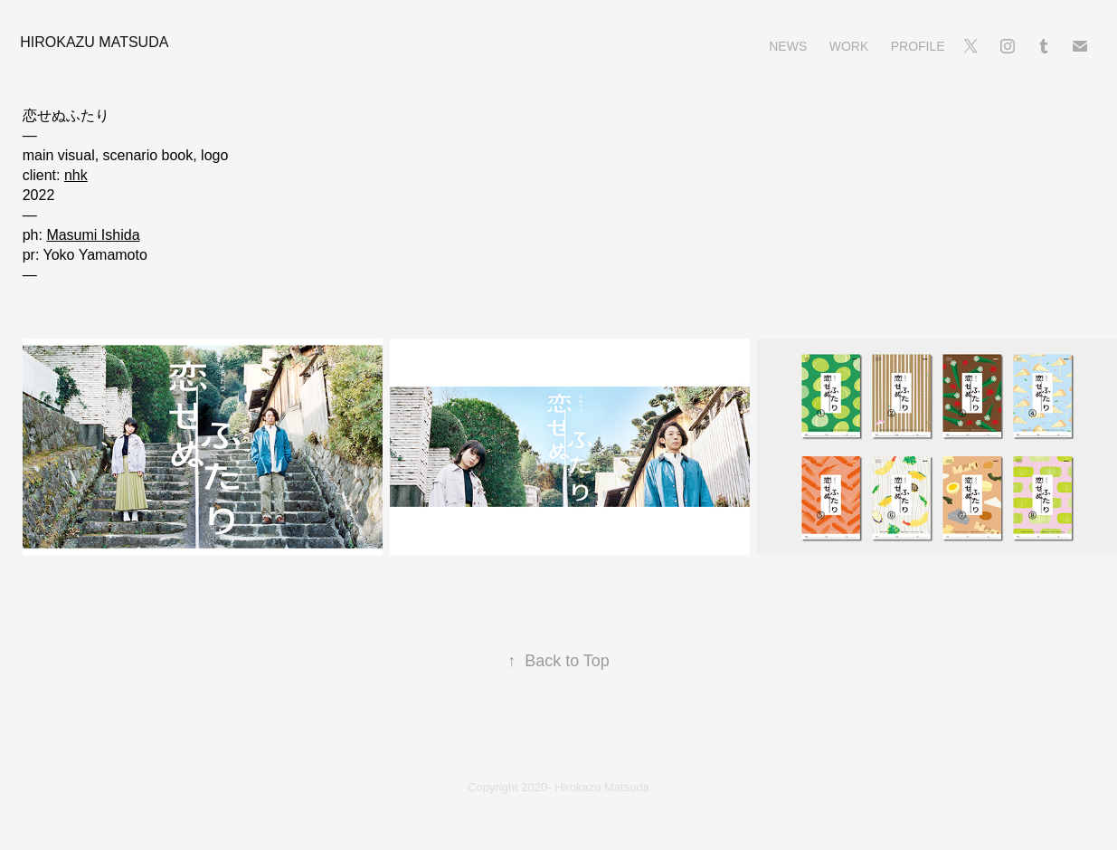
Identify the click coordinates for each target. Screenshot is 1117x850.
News (788, 46)
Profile (918, 46)
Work (849, 46)
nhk (76, 175)
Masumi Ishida (92, 235)
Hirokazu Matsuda (94, 42)
